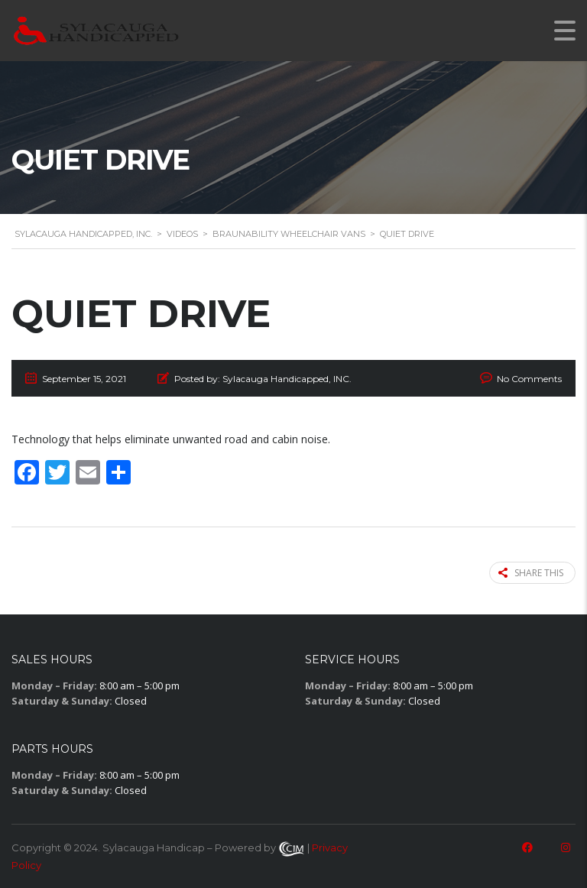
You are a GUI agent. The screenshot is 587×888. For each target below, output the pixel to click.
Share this (530, 572)
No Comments (529, 378)
